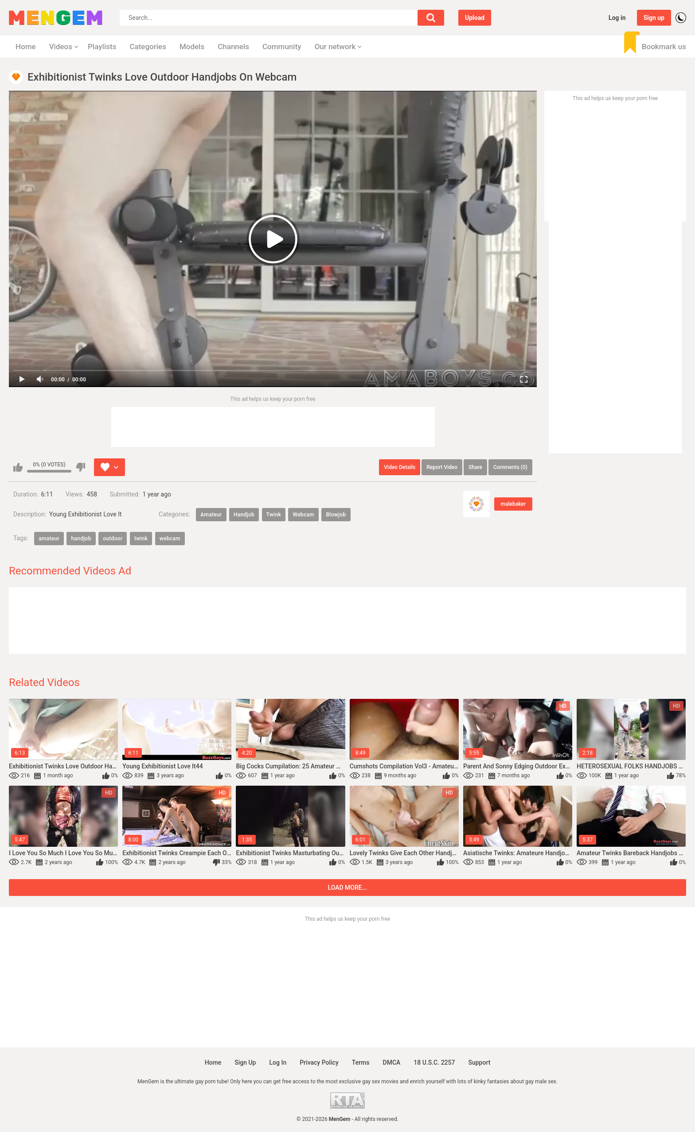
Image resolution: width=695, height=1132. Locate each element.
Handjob (244, 515)
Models (192, 46)
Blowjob (336, 515)
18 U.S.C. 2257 (434, 1062)
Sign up (654, 17)
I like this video (18, 467)
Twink (273, 515)
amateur (49, 538)
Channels (233, 46)
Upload (474, 17)
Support (479, 1062)
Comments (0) (510, 467)
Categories (147, 46)
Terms (361, 1062)
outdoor (112, 538)
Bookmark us (664, 46)
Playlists (102, 46)
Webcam (303, 515)
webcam (170, 538)
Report (441, 467)
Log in (617, 17)
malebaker (513, 504)
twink (141, 538)
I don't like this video (80, 467)
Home (26, 46)
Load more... (347, 887)
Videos (60, 46)
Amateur (211, 515)
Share (475, 467)
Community (281, 46)
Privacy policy (319, 1062)
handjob (81, 538)
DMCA (392, 1062)
